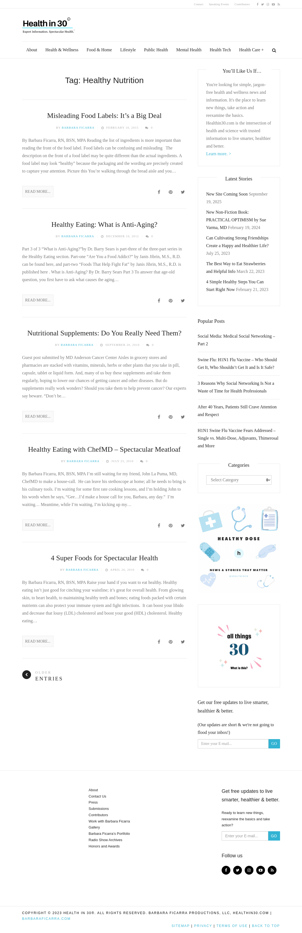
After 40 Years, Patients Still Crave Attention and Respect (237, 411)
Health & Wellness (62, 49)
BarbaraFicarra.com (46, 919)
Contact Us (97, 796)
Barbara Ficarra (78, 127)
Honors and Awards (104, 846)
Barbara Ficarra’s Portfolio (109, 834)
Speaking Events (219, 4)
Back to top (266, 926)
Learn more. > (218, 153)
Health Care (249, 49)
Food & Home (99, 49)
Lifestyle (128, 49)
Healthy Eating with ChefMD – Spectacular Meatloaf (104, 449)
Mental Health (189, 49)
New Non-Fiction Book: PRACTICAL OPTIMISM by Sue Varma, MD (236, 220)
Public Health (156, 49)
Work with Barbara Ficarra (109, 821)
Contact (198, 4)
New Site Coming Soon (227, 194)
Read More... (38, 192)
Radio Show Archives (105, 840)
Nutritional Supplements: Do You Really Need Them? (104, 333)
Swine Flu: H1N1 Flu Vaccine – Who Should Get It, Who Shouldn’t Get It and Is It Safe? (237, 363)
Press (93, 802)
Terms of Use (232, 926)
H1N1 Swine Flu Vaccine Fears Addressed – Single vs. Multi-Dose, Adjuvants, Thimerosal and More (238, 438)
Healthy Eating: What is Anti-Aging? (104, 224)
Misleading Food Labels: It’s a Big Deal (104, 116)
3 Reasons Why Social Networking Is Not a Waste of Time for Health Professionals (236, 387)
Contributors (242, 4)
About (31, 49)
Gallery (94, 827)
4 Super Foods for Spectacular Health (104, 558)
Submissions (99, 809)
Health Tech (220, 49)
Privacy (203, 926)
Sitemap (180, 926)
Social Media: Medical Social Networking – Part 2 (236, 340)
